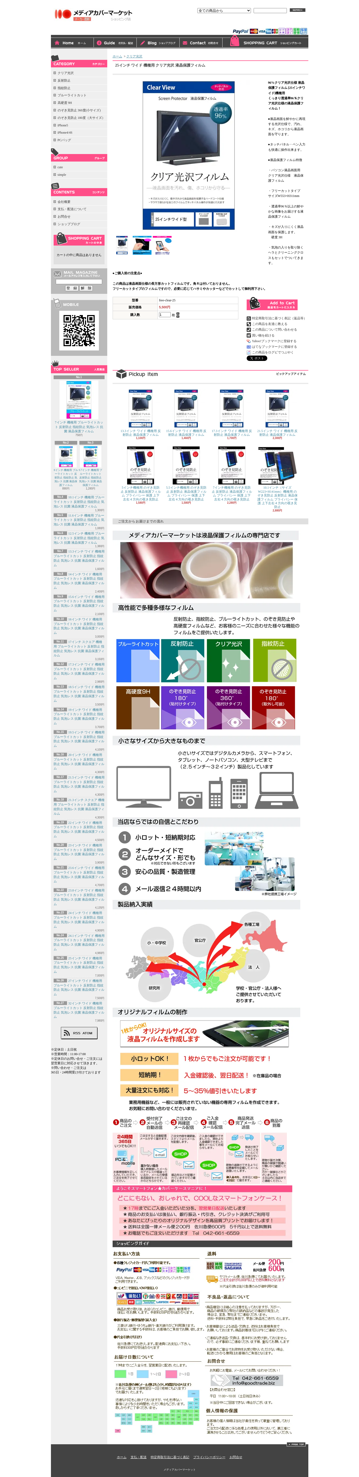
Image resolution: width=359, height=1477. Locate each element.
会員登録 (268, 23)
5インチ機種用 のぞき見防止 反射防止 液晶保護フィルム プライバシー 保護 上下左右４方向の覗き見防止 (141, 473)
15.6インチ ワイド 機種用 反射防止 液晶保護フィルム (186, 413)
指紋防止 (64, 88)
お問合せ (201, 43)
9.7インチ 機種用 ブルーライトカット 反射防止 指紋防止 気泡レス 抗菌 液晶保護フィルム (90, 466)
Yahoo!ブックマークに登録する (274, 341)
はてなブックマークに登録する (274, 347)
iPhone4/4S (65, 132)
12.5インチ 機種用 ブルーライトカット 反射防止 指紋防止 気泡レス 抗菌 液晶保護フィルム (79, 538)
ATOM (87, 1033)
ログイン (247, 23)
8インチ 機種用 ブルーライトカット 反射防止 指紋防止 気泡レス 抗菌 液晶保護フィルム (66, 466)
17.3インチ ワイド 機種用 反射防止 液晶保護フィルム (232, 413)
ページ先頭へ (296, 1444)
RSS (77, 1033)
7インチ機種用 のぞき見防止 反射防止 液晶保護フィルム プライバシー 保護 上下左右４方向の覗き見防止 (232, 473)
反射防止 (64, 80)
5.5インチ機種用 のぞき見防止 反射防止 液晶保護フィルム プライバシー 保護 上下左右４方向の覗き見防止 (186, 473)
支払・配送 (139, 1457)
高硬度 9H (65, 103)
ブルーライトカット (72, 95)
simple (62, 175)
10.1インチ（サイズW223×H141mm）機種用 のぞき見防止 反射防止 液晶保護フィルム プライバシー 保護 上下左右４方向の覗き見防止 (277, 477)
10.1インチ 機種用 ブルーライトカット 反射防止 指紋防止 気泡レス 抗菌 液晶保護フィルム (79, 501)
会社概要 (64, 202)
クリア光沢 (66, 73)
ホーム (72, 43)
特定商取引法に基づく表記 (170, 1457)
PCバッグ (64, 140)
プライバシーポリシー (209, 1457)
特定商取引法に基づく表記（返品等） (279, 318)
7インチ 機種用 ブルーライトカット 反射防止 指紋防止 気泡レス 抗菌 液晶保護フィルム (79, 407)
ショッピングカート (265, 42)
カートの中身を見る (79, 239)
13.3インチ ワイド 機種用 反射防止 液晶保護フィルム (141, 413)
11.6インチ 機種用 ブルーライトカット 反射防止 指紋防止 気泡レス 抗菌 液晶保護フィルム (79, 520)
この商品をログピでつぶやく (273, 352)
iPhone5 (63, 125)
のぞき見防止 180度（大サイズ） (81, 118)
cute (60, 167)
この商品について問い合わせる (274, 329)
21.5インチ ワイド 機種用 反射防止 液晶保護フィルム (277, 413)
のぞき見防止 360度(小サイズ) (79, 110)
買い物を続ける (263, 335)
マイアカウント (294, 23)
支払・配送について (115, 43)
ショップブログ (158, 43)
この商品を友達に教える (269, 324)
